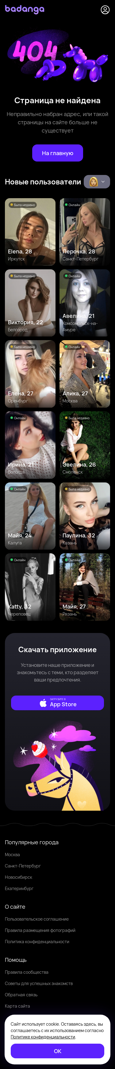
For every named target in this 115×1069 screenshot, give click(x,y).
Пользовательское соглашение (37, 919)
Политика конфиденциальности (37, 941)
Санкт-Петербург (23, 866)
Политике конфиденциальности (43, 1037)
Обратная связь (21, 995)
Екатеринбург (19, 888)
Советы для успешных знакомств (39, 983)
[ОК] (57, 1051)
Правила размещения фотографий (40, 930)
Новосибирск (18, 877)
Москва (12, 854)
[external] (57, 703)
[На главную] (57, 153)
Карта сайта (17, 1006)
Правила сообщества (26, 972)
